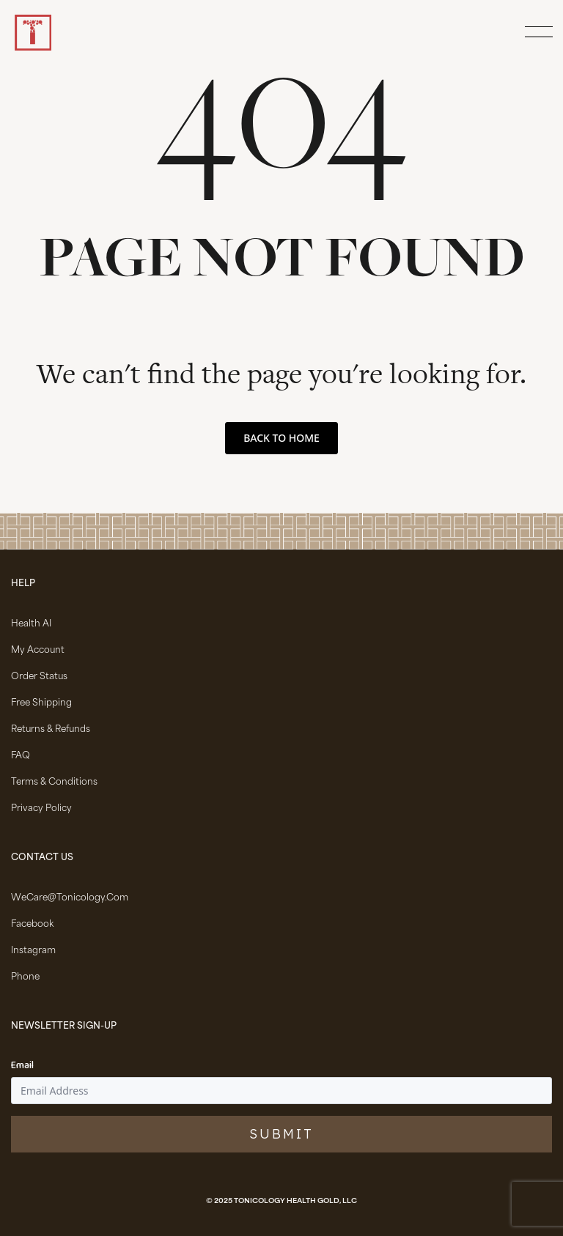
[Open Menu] (536, 33)
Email (22, 1066)
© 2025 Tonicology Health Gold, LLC (281, 1201)
